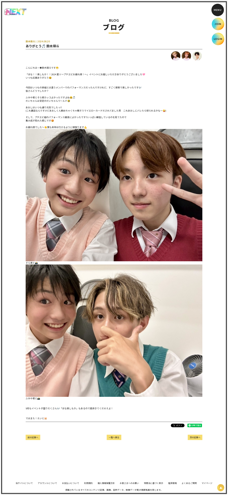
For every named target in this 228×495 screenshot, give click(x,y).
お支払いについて (70, 485)
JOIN (218, 24)
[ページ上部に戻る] (220, 487)
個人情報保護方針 (106, 485)
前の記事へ (33, 437)
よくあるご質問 (189, 485)
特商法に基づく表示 (153, 485)
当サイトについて (24, 485)
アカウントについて (47, 485)
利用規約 (88, 485)
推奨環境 (172, 485)
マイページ (207, 485)
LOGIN (218, 39)
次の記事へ (195, 437)
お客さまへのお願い (129, 485)
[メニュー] (217, 10)
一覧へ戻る (114, 437)
